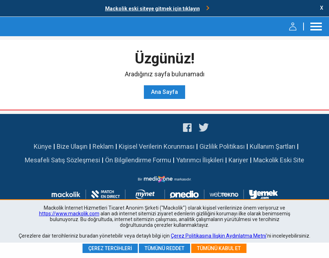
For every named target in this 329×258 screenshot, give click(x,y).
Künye (43, 146)
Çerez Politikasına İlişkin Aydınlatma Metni (218, 236)
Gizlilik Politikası (222, 146)
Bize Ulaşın (72, 146)
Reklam (103, 146)
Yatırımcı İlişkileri (200, 160)
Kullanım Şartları (272, 146)
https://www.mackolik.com (69, 213)
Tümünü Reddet (164, 248)
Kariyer (238, 160)
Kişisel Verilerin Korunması (156, 146)
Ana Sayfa (164, 92)
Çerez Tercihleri (110, 248)
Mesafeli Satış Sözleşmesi (62, 160)
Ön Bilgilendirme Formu (138, 160)
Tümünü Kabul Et (219, 248)
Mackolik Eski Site (278, 160)
